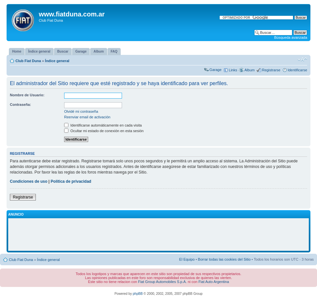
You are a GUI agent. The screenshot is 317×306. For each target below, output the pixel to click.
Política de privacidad (71, 181)
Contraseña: (20, 104)
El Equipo (187, 259)
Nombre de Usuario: (27, 95)
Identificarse (297, 70)
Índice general (57, 61)
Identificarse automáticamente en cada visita (103, 125)
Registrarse (271, 70)
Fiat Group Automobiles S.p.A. (162, 282)
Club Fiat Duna (28, 61)
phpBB (138, 293)
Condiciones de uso (28, 181)
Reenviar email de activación (87, 117)
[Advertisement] (158, 234)
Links (233, 70)
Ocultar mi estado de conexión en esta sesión (104, 131)
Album (249, 70)
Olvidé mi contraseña (81, 111)
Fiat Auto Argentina (213, 282)
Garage (215, 70)
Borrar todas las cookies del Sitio (224, 259)
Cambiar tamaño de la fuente (302, 59)
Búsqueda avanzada (290, 37)
